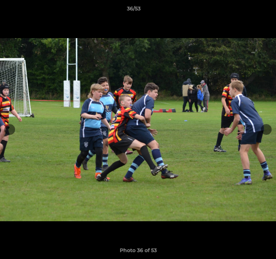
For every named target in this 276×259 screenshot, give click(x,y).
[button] (250, 10)
